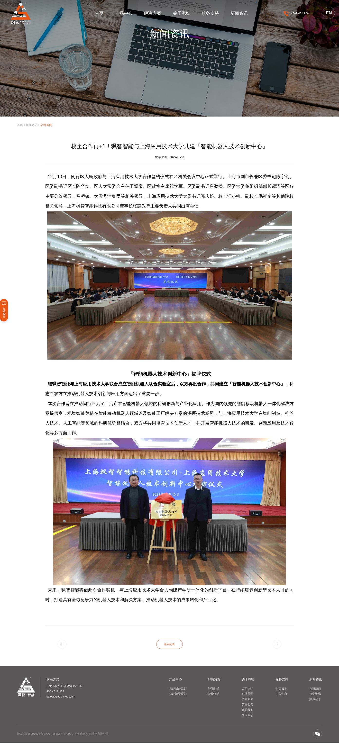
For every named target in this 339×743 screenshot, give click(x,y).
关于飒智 (181, 13)
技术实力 (247, 699)
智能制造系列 (178, 688)
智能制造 (214, 688)
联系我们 (247, 709)
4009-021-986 (300, 13)
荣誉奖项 (247, 704)
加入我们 (247, 715)
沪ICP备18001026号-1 (31, 733)
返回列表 (169, 644)
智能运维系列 (178, 694)
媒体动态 (315, 699)
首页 (99, 13)
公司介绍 (247, 688)
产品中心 (124, 13)
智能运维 (214, 694)
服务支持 (210, 13)
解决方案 (152, 13)
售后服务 (281, 688)
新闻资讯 (239, 13)
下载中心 (281, 694)
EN (329, 12)
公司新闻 (315, 688)
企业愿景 (247, 694)
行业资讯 (315, 694)
